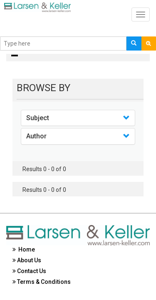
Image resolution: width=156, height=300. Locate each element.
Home (23, 249)
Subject (37, 118)
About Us (26, 260)
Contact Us (29, 271)
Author (36, 136)
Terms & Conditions (41, 281)
